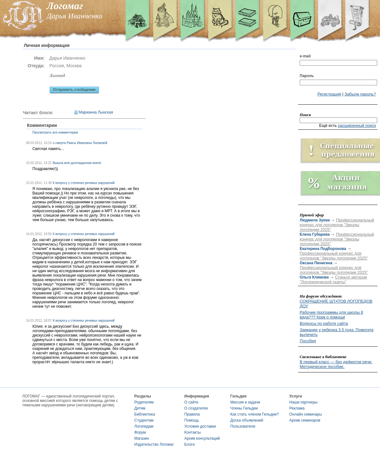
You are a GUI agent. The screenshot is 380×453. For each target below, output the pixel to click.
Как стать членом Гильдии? (254, 414)
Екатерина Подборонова (323, 248)
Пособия (308, 340)
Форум (140, 432)
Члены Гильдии (244, 408)
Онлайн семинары (305, 414)
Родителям (144, 402)
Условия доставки (200, 426)
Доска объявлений (246, 420)
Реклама (296, 408)
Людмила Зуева (315, 220)
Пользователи (242, 426)
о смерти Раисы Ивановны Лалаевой (80, 143)
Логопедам (143, 426)
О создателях (196, 408)
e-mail (305, 56)
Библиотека (144, 414)
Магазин (141, 438)
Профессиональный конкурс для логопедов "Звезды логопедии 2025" (337, 225)
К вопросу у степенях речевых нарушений (84, 183)
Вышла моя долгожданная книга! (77, 163)
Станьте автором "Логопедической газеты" (333, 279)
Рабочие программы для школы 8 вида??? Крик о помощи (331, 314)
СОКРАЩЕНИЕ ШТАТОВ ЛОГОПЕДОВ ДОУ (336, 303)
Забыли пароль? (360, 94)
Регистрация (329, 94)
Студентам (144, 420)
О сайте (191, 402)
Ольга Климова (314, 277)
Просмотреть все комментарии (55, 132)
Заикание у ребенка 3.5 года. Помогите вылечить (337, 332)
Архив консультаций (202, 438)
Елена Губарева (315, 234)
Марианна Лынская (96, 112)
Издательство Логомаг (154, 444)
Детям (139, 408)
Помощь (191, 420)
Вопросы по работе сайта (324, 323)
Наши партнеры (303, 402)
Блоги (189, 444)
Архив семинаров (304, 420)
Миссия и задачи (245, 402)
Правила (192, 414)
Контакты (192, 432)
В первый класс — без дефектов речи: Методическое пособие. (336, 364)
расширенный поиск (357, 125)
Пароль (307, 76)
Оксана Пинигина (316, 263)
